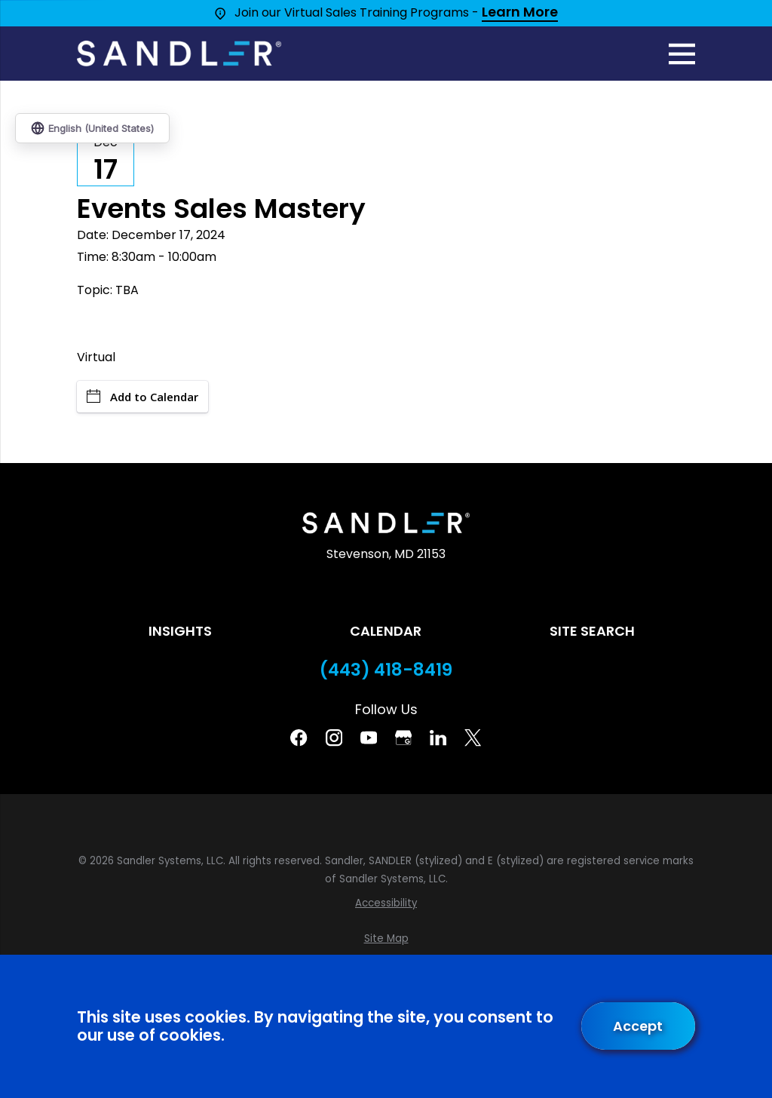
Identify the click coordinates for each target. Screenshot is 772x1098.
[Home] (178, 53)
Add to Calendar (142, 396)
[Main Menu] (682, 54)
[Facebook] (298, 737)
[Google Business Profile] (403, 737)
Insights (180, 630)
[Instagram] (334, 737)
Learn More (520, 13)
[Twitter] (472, 737)
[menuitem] (385, 903)
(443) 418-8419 (386, 670)
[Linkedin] (438, 737)
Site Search (592, 630)
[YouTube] (368, 737)
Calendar (385, 630)
